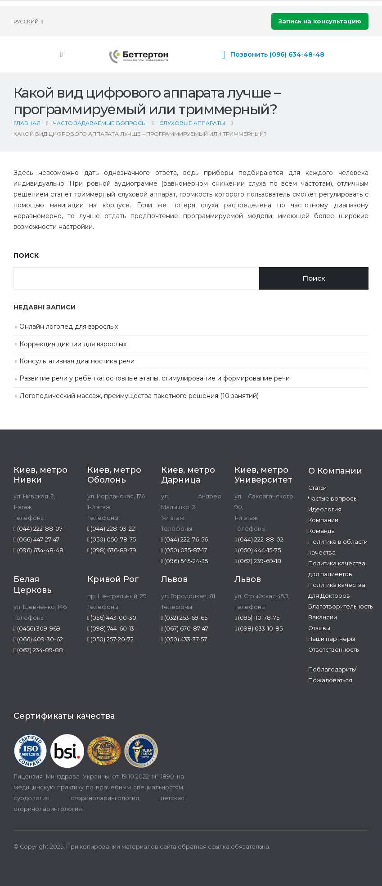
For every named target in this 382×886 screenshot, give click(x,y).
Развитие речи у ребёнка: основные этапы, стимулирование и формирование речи (154, 378)
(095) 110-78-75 (256, 617)
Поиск (26, 255)
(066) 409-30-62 (38, 639)
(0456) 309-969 (36, 628)
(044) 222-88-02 (258, 539)
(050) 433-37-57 (184, 639)
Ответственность (333, 649)
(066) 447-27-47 (36, 539)
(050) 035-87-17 (184, 550)
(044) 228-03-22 (111, 528)
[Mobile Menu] (61, 54)
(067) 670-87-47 (185, 628)
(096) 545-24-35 (184, 561)
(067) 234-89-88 (38, 650)
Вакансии (322, 617)
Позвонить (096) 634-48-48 (277, 54)
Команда (321, 531)
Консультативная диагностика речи (77, 361)
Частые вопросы (333, 498)
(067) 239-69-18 (257, 561)
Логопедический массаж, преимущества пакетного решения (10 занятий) (139, 396)
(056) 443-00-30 (112, 617)
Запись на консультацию (320, 21)
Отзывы (319, 628)
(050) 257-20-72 (110, 639)
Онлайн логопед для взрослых (68, 326)
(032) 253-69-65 (184, 617)
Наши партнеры (331, 638)
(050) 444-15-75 (257, 550)
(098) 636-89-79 (112, 550)
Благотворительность (340, 606)
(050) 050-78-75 (111, 539)
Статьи (317, 487)
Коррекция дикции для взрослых (72, 344)
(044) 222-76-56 (184, 539)
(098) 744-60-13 (111, 628)
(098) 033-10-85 (258, 628)
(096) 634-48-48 (38, 550)
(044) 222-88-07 (38, 528)
